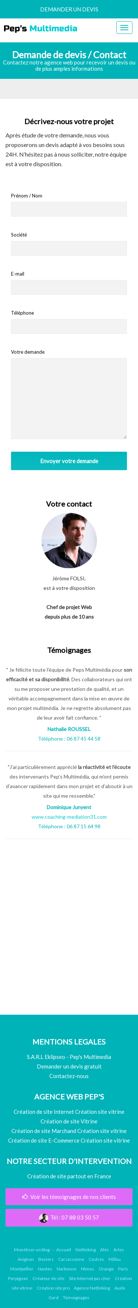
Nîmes (87, 1269)
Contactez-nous (69, 1076)
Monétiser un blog (32, 1249)
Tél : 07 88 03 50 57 (69, 1217)
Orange (106, 1269)
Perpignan (18, 1278)
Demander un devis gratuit (69, 1066)
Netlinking (85, 1249)
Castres (96, 1259)
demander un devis (69, 9)
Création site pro (53, 1288)
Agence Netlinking (92, 1288)
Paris (123, 1269)
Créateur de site (48, 1278)
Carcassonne (71, 1259)
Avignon (26, 1259)
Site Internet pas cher (89, 1278)
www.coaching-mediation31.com (69, 817)
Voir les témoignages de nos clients (69, 1196)
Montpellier (21, 1269)
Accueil (63, 1249)
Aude (119, 1288)
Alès (104, 1249)
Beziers (46, 1259)
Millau (115, 1259)
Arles (118, 1249)
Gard (54, 1297)
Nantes (45, 1269)
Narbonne (67, 1269)
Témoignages (76, 1297)
